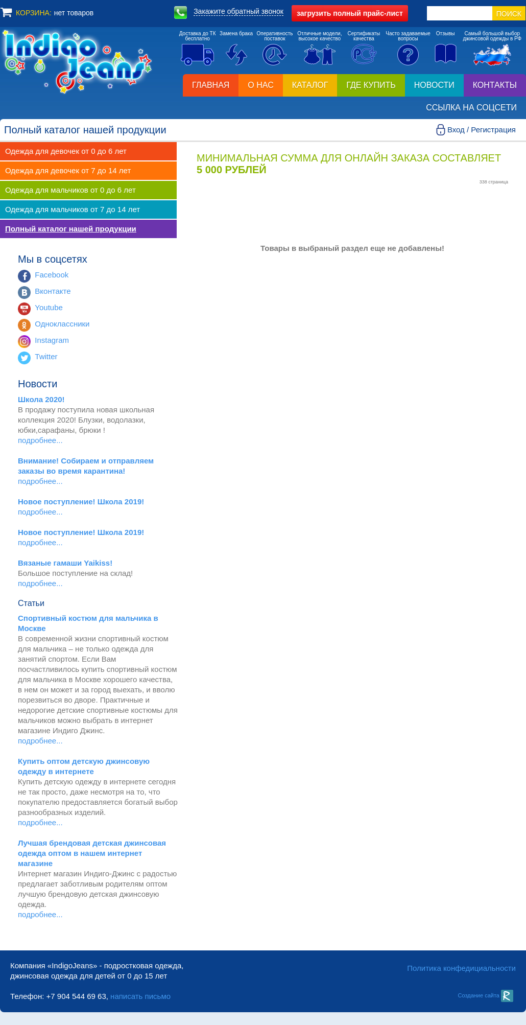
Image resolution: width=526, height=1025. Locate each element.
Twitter (46, 356)
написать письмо (140, 996)
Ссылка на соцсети (471, 107)
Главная (210, 85)
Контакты (495, 85)
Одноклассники (62, 323)
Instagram (52, 340)
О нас (260, 85)
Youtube (49, 307)
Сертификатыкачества (364, 36)
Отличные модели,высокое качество (319, 36)
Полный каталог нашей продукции (70, 228)
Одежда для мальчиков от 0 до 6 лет (70, 189)
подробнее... (40, 440)
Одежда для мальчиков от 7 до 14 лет (72, 209)
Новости (434, 85)
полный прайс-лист (350, 13)
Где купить (370, 85)
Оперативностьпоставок (275, 36)
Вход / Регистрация (481, 129)
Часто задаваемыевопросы (408, 36)
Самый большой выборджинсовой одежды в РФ (492, 36)
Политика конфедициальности (461, 968)
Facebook (51, 274)
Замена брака (236, 33)
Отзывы (445, 33)
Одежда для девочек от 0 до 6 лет (66, 151)
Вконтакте (52, 291)
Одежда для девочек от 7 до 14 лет (68, 170)
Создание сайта (485, 995)
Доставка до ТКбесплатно (197, 36)
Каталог (310, 85)
